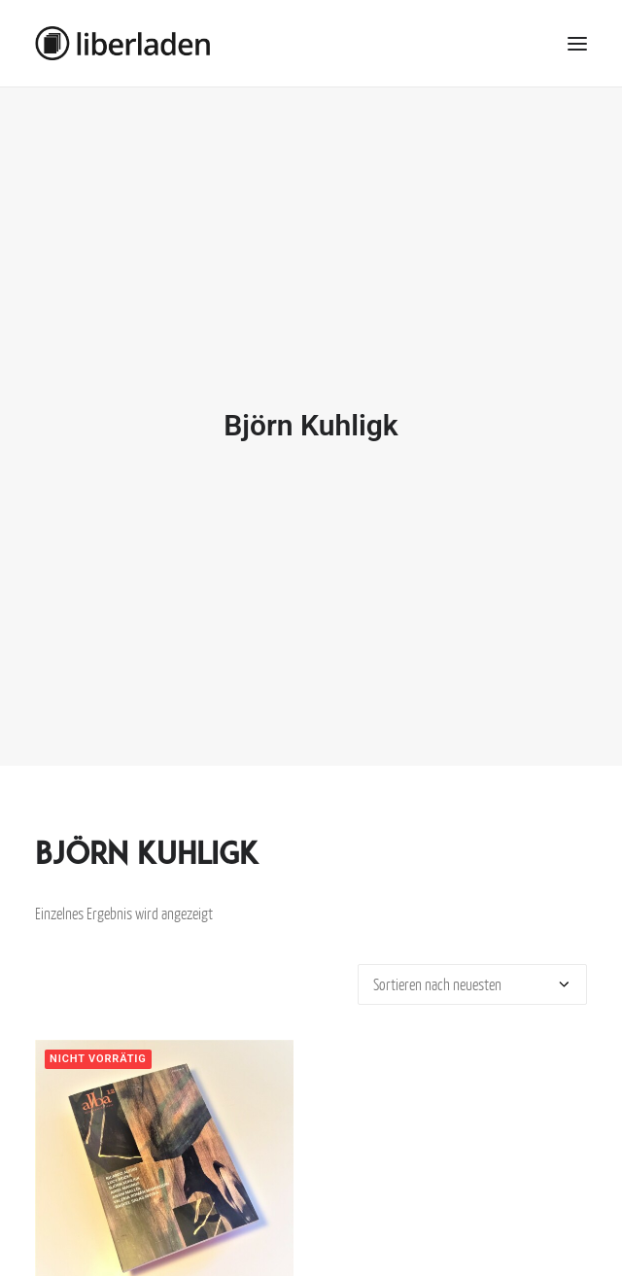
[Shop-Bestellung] (472, 969)
